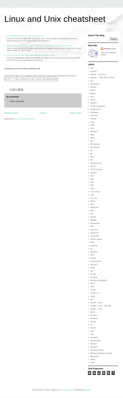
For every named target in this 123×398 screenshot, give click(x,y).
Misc (92, 211)
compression (95, 109)
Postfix (93, 258)
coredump (94, 112)
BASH (92, 90)
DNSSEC (94, 131)
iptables (93, 173)
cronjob (93, 119)
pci (91, 249)
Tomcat (93, 321)
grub (92, 157)
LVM (92, 195)
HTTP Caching (96, 169)
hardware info (96, 163)
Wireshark (94, 356)
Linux (92, 188)
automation (94, 84)
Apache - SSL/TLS (98, 74)
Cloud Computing (97, 106)
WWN (92, 359)
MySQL (93, 217)
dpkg (92, 135)
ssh (91, 299)
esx (91, 141)
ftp (91, 150)
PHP (92, 255)
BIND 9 (93, 93)
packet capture (96, 239)
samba (93, 274)
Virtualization (95, 340)
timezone (94, 318)
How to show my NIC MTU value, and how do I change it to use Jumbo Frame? (39, 46)
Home (43, 113)
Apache (93, 71)
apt (91, 81)
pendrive (93, 252)
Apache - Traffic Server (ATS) (102, 77)
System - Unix (96, 309)
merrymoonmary (66, 390)
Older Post (75, 113)
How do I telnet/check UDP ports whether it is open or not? (31, 55)
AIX (91, 68)
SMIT (92, 287)
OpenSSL (94, 230)
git (91, 153)
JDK (92, 182)
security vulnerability (98, 280)
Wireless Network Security (101, 353)
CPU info (94, 115)
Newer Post (11, 113)
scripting (93, 277)
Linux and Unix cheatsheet (54, 19)
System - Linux (96, 302)
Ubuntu (93, 328)
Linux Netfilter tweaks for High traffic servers (25, 36)
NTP (92, 226)
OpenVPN (94, 233)
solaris (93, 290)
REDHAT (94, 264)
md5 (92, 204)
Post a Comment (17, 101)
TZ (91, 325)
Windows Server (97, 350)
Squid (92, 296)
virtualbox (94, 337)
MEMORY (94, 207)
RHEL (92, 268)
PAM (92, 242)
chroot (92, 100)
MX (91, 214)
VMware (93, 344)
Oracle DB (94, 236)
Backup (93, 87)
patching (93, 245)
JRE (92, 185)
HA (91, 160)
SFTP (92, 283)
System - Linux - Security (100, 306)
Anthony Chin (110, 49)
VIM (92, 334)
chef (92, 97)
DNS (92, 128)
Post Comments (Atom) (25, 119)
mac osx (93, 198)
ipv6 (92, 176)
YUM (92, 363)
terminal (93, 315)
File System (95, 144)
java (92, 179)
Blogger (87, 390)
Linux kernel (95, 191)
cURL (92, 125)
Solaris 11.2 (95, 293)
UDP (92, 331)
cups (92, 122)
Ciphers (93, 103)
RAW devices (95, 261)
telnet (92, 312)
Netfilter (93, 220)
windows (93, 347)
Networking (95, 223)
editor (92, 138)
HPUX (92, 166)
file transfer (94, 147)
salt (91, 271)
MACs (92, 201)
